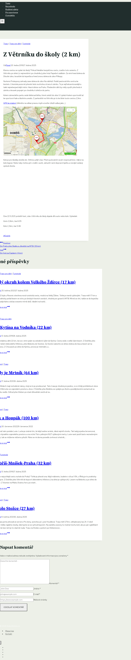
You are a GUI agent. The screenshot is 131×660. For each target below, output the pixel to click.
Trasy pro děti (15, 43)
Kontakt (8, 634)
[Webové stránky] (16, 600)
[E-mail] (16, 594)
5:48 (19, 226)
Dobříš (6, 236)
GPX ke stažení (9, 103)
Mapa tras (9, 631)
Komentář (54, 583)
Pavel (8, 65)
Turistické (26, 43)
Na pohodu (10, 6)
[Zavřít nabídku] (0, 642)
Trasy (7, 3)
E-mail (36, 594)
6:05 (19, 221)
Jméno (37, 588)
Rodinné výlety (11, 9)
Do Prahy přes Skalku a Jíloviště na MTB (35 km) (44, 244)
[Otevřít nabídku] (2, 21)
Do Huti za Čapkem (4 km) (44, 251)
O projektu (10, 15)
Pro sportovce (11, 12)
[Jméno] (16, 589)
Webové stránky (40, 600)
